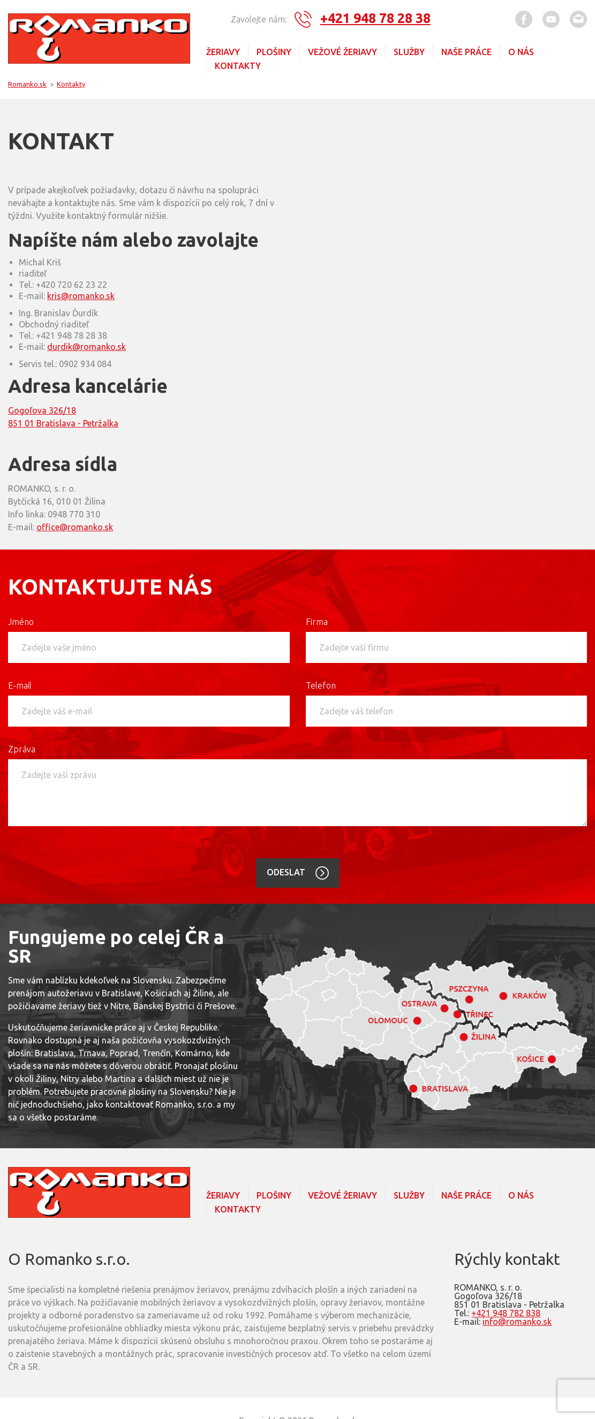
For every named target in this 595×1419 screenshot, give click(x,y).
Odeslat (287, 871)
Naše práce (466, 52)
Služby (409, 52)
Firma (317, 621)
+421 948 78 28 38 (375, 18)
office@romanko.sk (74, 526)
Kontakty (238, 66)
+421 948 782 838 (505, 1312)
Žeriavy (223, 52)
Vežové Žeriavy (342, 52)
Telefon (321, 685)
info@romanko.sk (517, 1321)
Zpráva (21, 748)
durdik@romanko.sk (86, 346)
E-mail (20, 685)
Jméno (21, 621)
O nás (521, 52)
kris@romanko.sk (81, 295)
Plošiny (274, 52)
